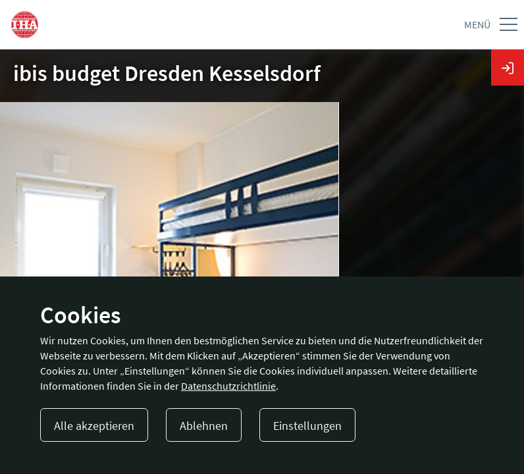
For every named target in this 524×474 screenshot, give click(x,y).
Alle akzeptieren (94, 425)
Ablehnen (204, 425)
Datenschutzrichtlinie (228, 385)
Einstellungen (307, 425)
